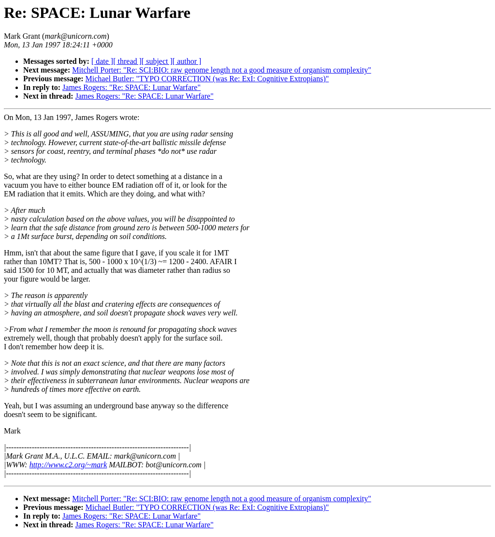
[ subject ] (157, 61)
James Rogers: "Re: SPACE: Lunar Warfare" (131, 87)
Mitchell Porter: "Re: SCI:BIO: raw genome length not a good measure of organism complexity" (221, 70)
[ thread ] (127, 61)
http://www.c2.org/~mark (68, 465)
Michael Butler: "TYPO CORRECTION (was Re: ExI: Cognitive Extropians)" (207, 79)
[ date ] (102, 61)
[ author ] (187, 61)
